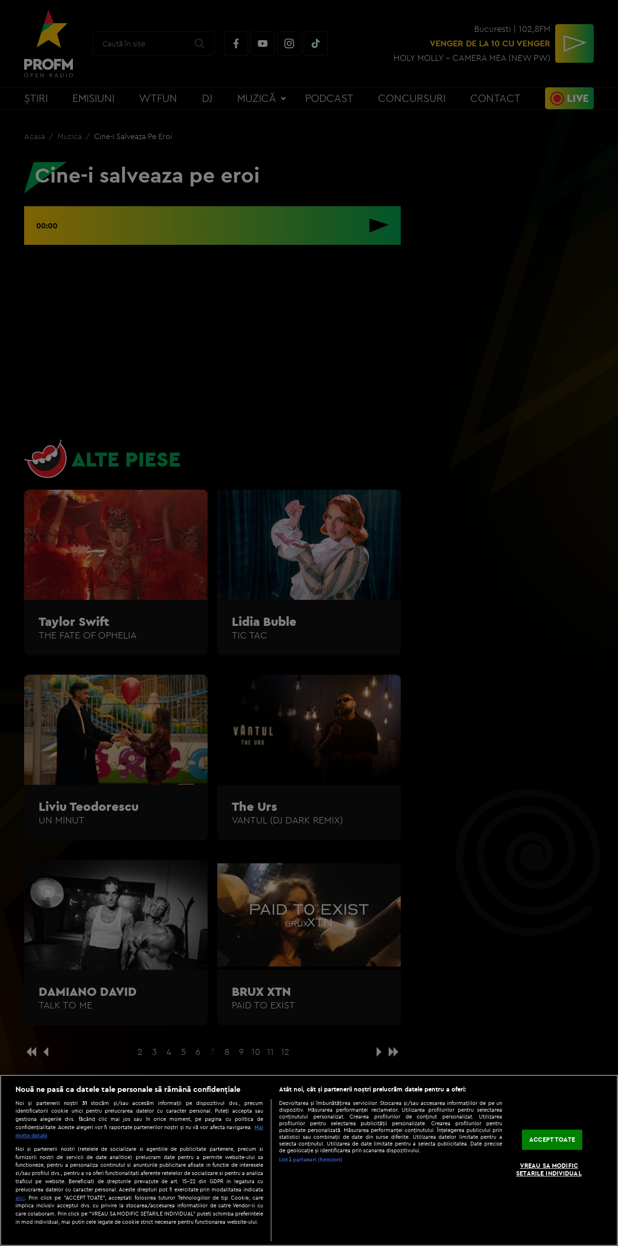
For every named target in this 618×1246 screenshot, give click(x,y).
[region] (309, 1160)
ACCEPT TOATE (552, 1140)
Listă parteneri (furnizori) (310, 1159)
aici (20, 1197)
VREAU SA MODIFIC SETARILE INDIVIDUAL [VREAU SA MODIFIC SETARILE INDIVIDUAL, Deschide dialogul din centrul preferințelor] (548, 1169)
